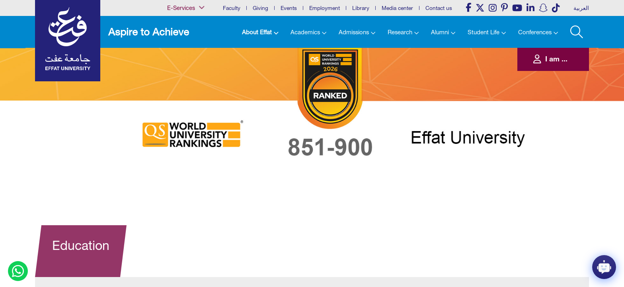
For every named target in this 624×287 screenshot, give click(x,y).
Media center (397, 8)
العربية (581, 8)
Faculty (231, 8)
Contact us (438, 8)
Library (360, 8)
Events (289, 8)
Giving (260, 8)
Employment (324, 8)
